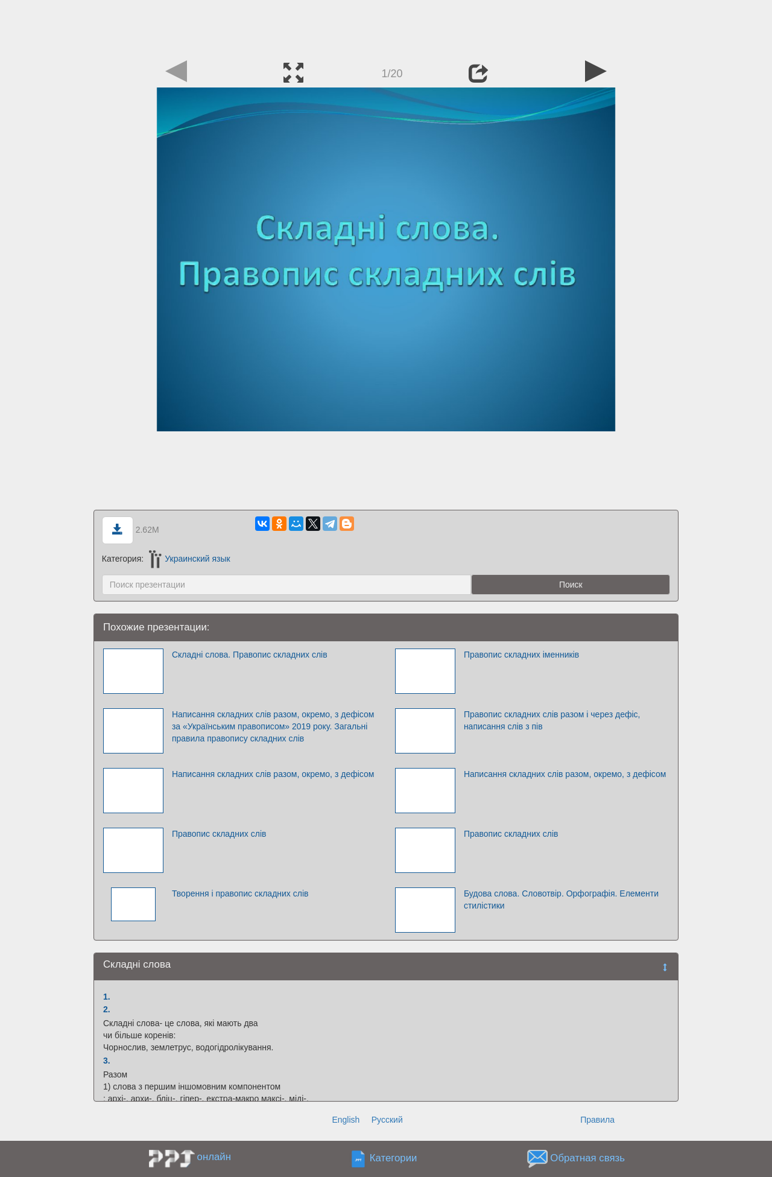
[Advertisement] (386, 27)
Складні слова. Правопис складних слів (249, 654)
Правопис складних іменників (521, 654)
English (345, 1120)
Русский (387, 1120)
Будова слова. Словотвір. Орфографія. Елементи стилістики (561, 899)
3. (106, 1060)
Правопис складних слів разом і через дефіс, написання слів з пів (552, 720)
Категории (393, 1158)
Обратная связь (587, 1158)
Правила (597, 1120)
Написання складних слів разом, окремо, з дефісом (273, 774)
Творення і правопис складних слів (240, 893)
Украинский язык (189, 558)
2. (106, 1009)
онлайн (214, 1157)
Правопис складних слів (219, 834)
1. (106, 996)
